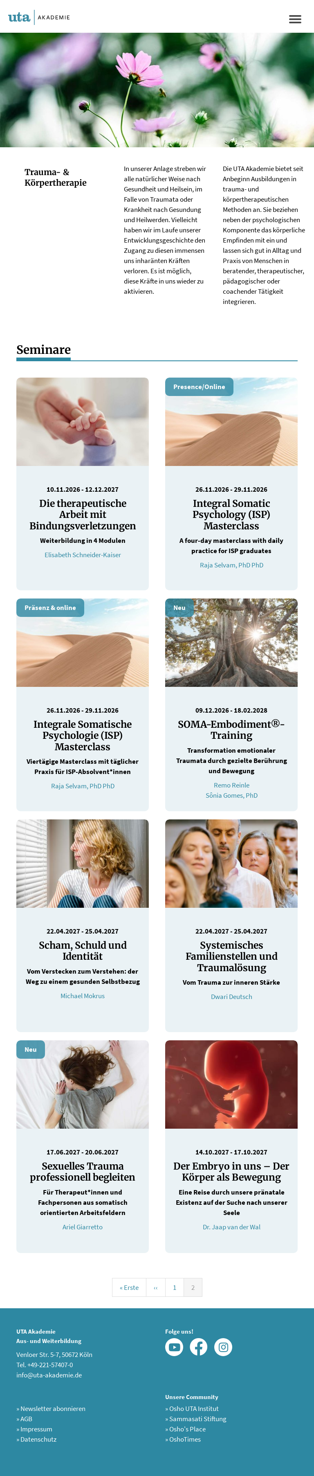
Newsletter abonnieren (50, 1408)
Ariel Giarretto (83, 1226)
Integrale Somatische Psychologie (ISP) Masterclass (83, 735)
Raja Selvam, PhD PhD (231, 564)
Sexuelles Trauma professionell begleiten (82, 1172)
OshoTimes (183, 1439)
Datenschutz (36, 1439)
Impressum (34, 1428)
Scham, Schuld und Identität (83, 951)
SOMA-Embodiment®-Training (231, 730)
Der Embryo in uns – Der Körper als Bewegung (231, 1172)
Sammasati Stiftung (196, 1418)
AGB (24, 1418)
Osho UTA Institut (192, 1408)
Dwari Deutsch (231, 996)
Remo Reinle (231, 785)
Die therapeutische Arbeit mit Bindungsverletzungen (82, 514)
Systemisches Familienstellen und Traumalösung (232, 956)
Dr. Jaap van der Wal (231, 1226)
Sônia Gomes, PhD (232, 795)
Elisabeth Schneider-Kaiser (83, 554)
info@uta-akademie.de (49, 1374)
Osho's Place (185, 1428)
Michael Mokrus (83, 995)
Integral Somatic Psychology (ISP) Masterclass (231, 514)
